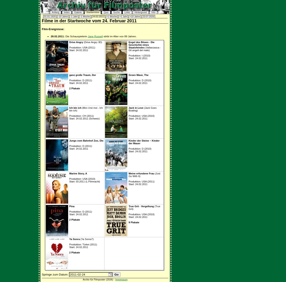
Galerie (78, 12)
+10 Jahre (135, 16)
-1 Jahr (74, 16)
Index (66, 12)
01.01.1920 (50, 16)
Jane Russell (95, 36)
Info (153, 12)
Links (127, 12)
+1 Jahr (123, 16)
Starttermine (92, 12)
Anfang (55, 12)
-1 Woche (85, 16)
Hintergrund (141, 12)
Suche (116, 12)
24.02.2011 (98, 16)
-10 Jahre (63, 16)
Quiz (106, 12)
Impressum (121, 279)
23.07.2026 (148, 16)
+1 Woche (112, 16)
